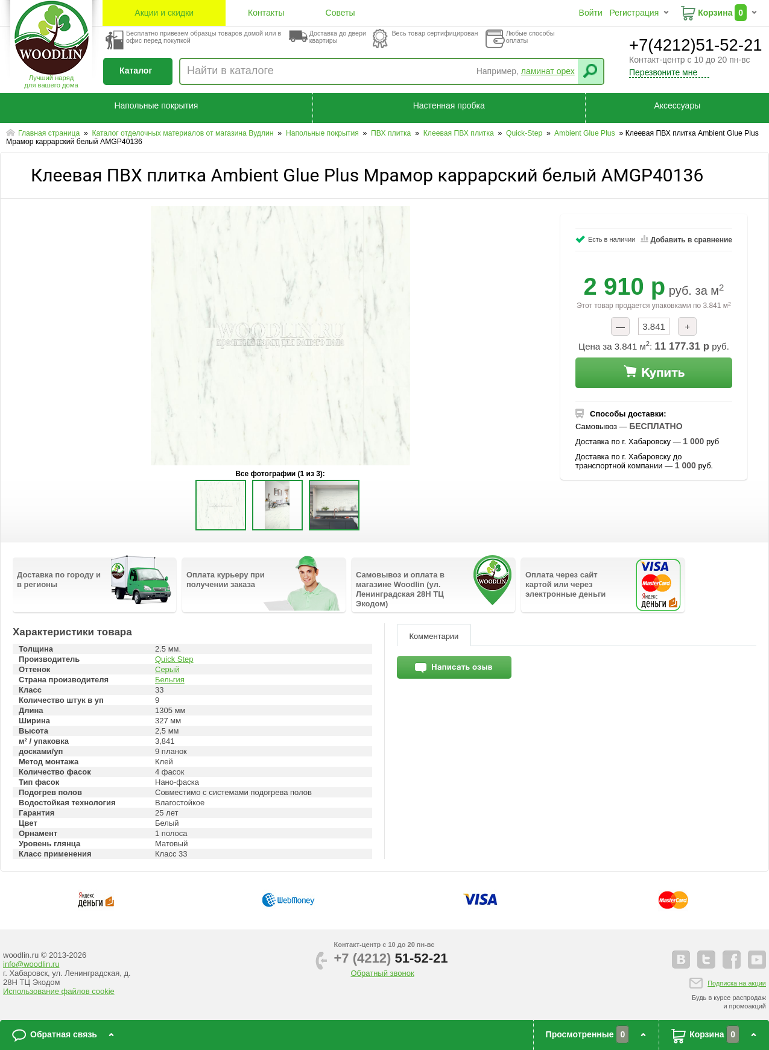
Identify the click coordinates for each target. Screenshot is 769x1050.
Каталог (135, 70)
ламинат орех (548, 71)
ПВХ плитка (392, 133)
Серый (167, 669)
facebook (732, 960)
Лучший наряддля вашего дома (51, 81)
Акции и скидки (164, 12)
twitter (706, 960)
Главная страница (50, 133)
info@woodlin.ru (31, 964)
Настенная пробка (449, 105)
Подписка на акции (736, 983)
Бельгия (170, 679)
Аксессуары (677, 105)
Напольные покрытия (156, 105)
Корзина (715, 12)
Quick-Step (525, 133)
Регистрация (634, 12)
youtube (757, 960)
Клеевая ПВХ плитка (459, 133)
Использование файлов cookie (59, 991)
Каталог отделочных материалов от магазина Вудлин (184, 133)
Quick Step (174, 659)
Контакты (266, 12)
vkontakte (681, 960)
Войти (591, 12)
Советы (340, 12)
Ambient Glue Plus (585, 133)
